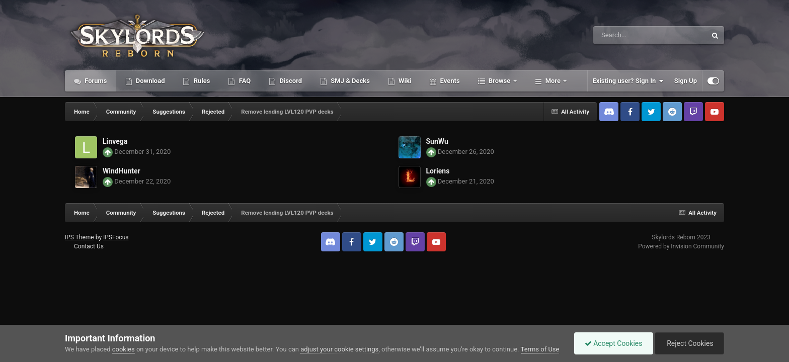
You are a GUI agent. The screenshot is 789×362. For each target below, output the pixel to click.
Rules (201, 80)
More (553, 80)
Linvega (115, 141)
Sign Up (685, 80)
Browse (499, 80)
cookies (123, 349)
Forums (95, 80)
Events (448, 80)
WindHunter (121, 171)
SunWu (437, 141)
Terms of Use (540, 349)
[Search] (624, 35)
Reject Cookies (689, 343)
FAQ (244, 80)
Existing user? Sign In (628, 81)
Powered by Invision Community (681, 246)
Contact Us (89, 246)
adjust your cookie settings (339, 349)
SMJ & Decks (349, 80)
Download (149, 80)
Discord (290, 80)
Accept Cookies (614, 343)
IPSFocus (115, 237)
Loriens (438, 171)
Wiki (404, 80)
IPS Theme (79, 237)
